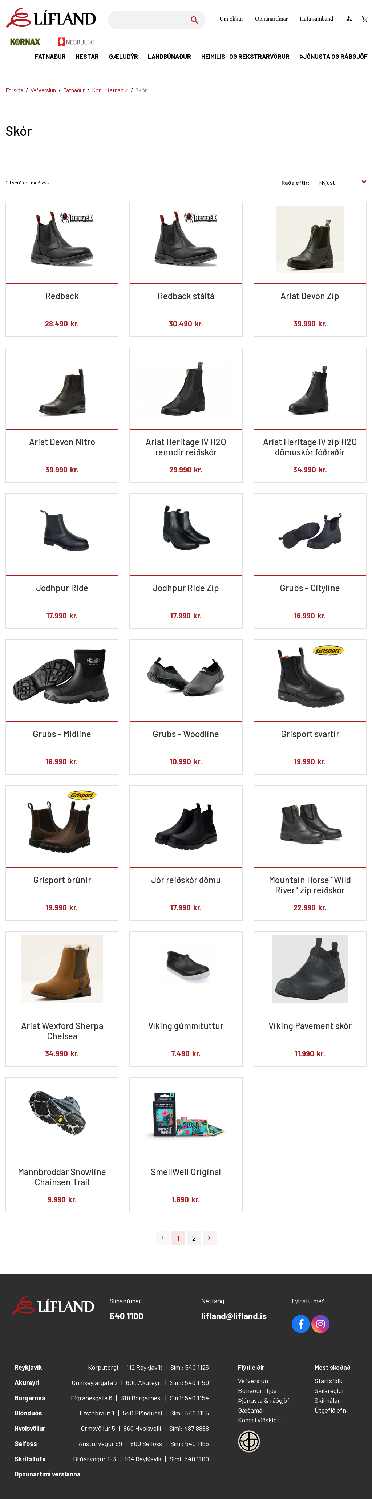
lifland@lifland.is (234, 1316)
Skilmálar (327, 1400)
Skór (141, 89)
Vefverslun (43, 89)
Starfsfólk (328, 1381)
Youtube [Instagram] (320, 1324)
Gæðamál (251, 1410)
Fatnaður (74, 89)
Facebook (301, 1324)
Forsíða (14, 89)
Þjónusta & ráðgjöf (264, 1400)
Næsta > (210, 1238)
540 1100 (126, 1316)
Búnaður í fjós (257, 1390)
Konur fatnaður (110, 89)
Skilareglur (329, 1390)
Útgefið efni (331, 1410)
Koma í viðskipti (259, 1420)
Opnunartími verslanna (48, 1474)
